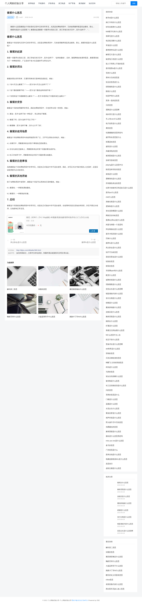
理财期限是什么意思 (113, 284)
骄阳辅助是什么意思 (113, 87)
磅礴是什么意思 (112, 303)
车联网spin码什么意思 (114, 270)
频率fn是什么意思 (89, 242)
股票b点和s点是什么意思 (115, 220)
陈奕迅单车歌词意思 (113, 169)
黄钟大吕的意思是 (112, 77)
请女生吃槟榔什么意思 (114, 376)
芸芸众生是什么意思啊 (114, 289)
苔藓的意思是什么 (112, 395)
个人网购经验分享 (14, 3)
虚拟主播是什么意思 (113, 468)
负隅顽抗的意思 (112, 427)
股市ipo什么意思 (112, 192)
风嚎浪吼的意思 (112, 151)
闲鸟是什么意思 (112, 367)
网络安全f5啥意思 (112, 215)
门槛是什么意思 (112, 399)
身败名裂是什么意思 (113, 202)
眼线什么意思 (111, 91)
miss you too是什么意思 (115, 441)
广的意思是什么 (112, 450)
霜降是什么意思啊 (112, 110)
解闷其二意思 (12, 289)
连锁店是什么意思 (112, 312)
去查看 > (93, 231)
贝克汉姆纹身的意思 (113, 358)
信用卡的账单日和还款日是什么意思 (119, 188)
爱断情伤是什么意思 (113, 179)
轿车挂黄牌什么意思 (113, 27)
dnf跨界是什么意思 (113, 349)
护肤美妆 (51, 3)
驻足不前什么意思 (112, 339)
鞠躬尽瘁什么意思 (14, 317)
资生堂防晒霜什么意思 (114, 211)
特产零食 (72, 3)
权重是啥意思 (111, 142)
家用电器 (31, 3)
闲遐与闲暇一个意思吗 (114, 225)
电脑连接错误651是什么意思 (116, 459)
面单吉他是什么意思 (113, 454)
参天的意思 (110, 445)
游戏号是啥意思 (112, 160)
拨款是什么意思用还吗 (114, 436)
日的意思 (109, 105)
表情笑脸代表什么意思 (114, 584)
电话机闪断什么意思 (113, 41)
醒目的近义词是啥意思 (114, 575)
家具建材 (82, 3)
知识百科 (92, 3)
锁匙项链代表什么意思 (114, 293)
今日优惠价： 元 (34, 225)
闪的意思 (109, 390)
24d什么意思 (110, 197)
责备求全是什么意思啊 (114, 344)
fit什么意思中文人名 (113, 335)
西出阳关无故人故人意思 (115, 589)
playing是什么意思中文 (114, 165)
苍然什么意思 (111, 73)
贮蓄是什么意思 (112, 326)
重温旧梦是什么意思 (113, 413)
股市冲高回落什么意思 (114, 234)
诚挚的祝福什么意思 (113, 280)
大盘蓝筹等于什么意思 (46, 317)
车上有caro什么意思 (113, 119)
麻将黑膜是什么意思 (113, 431)
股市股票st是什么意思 (114, 68)
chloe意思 (109, 580)
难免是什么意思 (112, 174)
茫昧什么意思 (111, 238)
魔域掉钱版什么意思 (113, 307)
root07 (19, 17)
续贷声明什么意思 (112, 96)
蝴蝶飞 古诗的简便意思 (114, 362)
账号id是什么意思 (112, 18)
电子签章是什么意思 (113, 123)
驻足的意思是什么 (112, 82)
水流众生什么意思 (112, 408)
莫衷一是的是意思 (112, 100)
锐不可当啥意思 (112, 252)
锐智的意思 (110, 261)
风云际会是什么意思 (18, 242)
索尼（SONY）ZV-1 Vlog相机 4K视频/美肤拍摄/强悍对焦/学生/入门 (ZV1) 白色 (57, 217)
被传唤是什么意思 (112, 381)
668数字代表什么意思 (114, 31)
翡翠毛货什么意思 (112, 36)
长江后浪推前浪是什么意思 (116, 385)
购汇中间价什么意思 (113, 22)
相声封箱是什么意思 (113, 418)
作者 (98, 600)
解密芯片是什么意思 (113, 54)
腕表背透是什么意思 (113, 316)
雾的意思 (109, 128)
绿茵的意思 (42, 289)
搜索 (133, 3)
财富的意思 (110, 266)
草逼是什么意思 (112, 45)
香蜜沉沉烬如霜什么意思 (115, 330)
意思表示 (109, 464)
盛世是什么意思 (112, 146)
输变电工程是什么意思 (114, 59)
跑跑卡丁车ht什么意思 (78, 317)
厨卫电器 (61, 3)
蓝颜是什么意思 (112, 404)
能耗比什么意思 (112, 321)
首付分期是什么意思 (113, 298)
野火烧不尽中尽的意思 (114, 422)
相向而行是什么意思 (113, 114)
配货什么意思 (111, 275)
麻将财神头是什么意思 (114, 50)
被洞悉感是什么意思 (113, 156)
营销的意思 (110, 353)
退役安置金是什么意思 (114, 257)
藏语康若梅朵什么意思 (78, 289)
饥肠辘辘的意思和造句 (114, 133)
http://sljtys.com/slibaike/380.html (28, 250)
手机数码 (41, 3)
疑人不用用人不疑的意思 (115, 64)
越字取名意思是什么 (113, 137)
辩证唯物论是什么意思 (114, 229)
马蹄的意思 (110, 372)
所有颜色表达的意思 (113, 183)
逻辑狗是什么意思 (112, 206)
